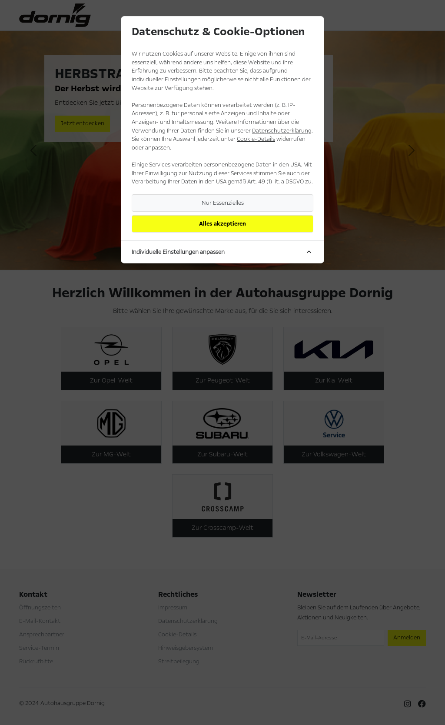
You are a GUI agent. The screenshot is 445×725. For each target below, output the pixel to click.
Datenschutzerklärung (282, 131)
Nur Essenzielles (223, 203)
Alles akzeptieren (222, 224)
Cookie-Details (256, 139)
